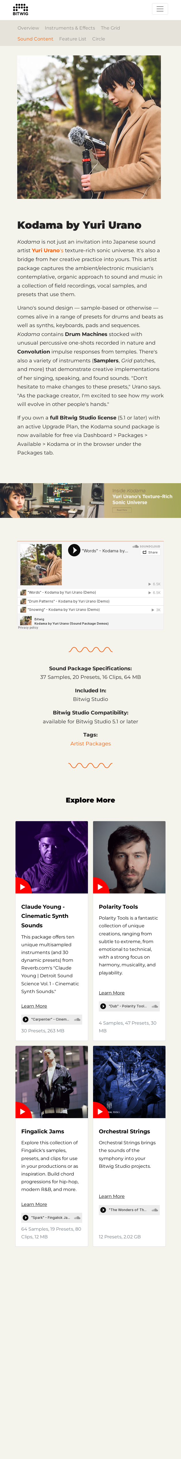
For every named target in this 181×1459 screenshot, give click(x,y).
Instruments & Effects (70, 28)
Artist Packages (90, 744)
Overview (28, 28)
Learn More (34, 1006)
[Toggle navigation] (160, 9)
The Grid (110, 28)
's (47, 250)
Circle (98, 39)
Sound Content (35, 39)
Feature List (72, 39)
